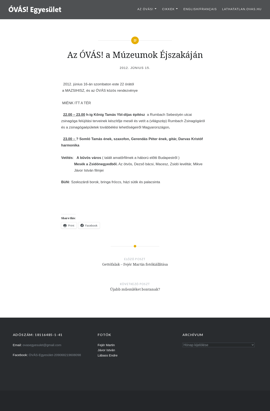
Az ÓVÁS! (145, 9)
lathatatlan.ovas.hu (242, 9)
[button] (35, 9)
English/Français (200, 9)
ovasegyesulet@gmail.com (42, 345)
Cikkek (168, 9)
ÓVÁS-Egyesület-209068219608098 (55, 355)
